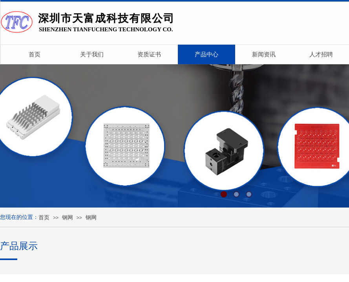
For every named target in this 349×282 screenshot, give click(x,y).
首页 (43, 218)
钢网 (67, 218)
